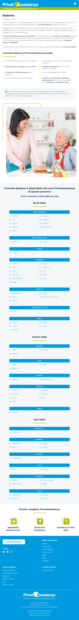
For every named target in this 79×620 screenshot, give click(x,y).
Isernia (44, 458)
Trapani (45, 498)
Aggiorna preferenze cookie (40, 615)
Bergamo (15, 263)
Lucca (14, 398)
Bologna (15, 216)
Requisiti (6, 576)
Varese (14, 282)
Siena (14, 401)
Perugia (15, 412)
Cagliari (14, 480)
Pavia (44, 278)
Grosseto (15, 394)
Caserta (45, 443)
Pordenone (16, 241)
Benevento (16, 443)
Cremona (45, 267)
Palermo (15, 498)
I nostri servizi (47, 549)
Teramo (15, 353)
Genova (15, 253)
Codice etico (31, 611)
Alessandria (16, 293)
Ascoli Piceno (47, 379)
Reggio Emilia (47, 227)
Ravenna (15, 227)
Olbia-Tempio (17, 484)
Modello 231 (41, 611)
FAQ (44, 558)
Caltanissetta (16, 495)
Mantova (15, 275)
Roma (44, 364)
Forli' (14, 220)
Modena (45, 220)
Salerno (45, 447)
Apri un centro (8, 585)
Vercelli (14, 300)
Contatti (45, 561)
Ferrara (44, 216)
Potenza (15, 432)
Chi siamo (46, 547)
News (44, 555)
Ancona (15, 379)
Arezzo (14, 390)
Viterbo (14, 368)
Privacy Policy (34, 613)
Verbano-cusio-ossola (49, 297)
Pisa (43, 398)
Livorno (45, 394)
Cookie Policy (44, 613)
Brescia (44, 264)
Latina (14, 364)
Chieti (14, 350)
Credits (49, 611)
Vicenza (15, 330)
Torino (14, 297)
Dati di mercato (9, 570)
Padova (15, 322)
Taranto (45, 469)
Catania (45, 495)
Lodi (43, 271)
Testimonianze (9, 579)
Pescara (45, 350)
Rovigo (44, 322)
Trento (14, 311)
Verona (44, 326)
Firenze (45, 390)
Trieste (44, 242)
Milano (44, 275)
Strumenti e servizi (10, 573)
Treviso (14, 326)
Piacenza (45, 223)
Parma (14, 223)
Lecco (14, 271)
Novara (44, 293)
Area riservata (14, 542)
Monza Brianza (17, 278)
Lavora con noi (48, 570)
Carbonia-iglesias (48, 480)
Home (44, 544)
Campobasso (16, 458)
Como (14, 267)
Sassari (44, 484)
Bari (13, 469)
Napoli (14, 447)
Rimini (14, 231)
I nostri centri (47, 552)
